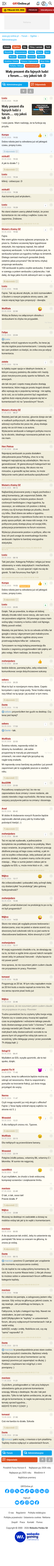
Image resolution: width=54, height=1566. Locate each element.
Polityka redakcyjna (36, 1512)
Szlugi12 (6, 1051)
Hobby (31, 52)
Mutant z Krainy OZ (11, 229)
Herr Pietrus (8, 446)
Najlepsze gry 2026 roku (40, 1467)
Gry (24, 47)
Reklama (46, 1517)
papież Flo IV (8, 1069)
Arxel (4, 808)
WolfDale (6, 308)
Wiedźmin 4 (39, 1472)
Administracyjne (9, 39)
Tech (48, 47)
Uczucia (31, 57)
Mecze (39, 52)
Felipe (5, 332)
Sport (47, 52)
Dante (5, 705)
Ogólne (33, 36)
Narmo (5, 1095)
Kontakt (30, 1522)
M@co (5, 876)
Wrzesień (6, 1117)
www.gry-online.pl (10, 36)
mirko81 (6, 156)
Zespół (14, 1522)
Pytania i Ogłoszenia (29, 61)
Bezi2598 (6, 782)
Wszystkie (8, 52)
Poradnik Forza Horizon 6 (14, 1467)
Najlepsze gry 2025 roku (20, 1472)
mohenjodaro (8, 661)
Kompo (5, 134)
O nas (11, 1512)
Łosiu (4, 98)
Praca (22, 1522)
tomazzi (6, 976)
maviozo (6, 1188)
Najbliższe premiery (27, 1477)
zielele (5, 361)
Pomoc (39, 1522)
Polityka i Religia (16, 66)
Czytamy (41, 57)
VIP (43, 66)
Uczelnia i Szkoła (11, 61)
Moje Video (45, 61)
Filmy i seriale (36, 47)
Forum (24, 36)
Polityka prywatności (13, 1517)
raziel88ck (7, 1169)
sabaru (5, 679)
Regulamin (21, 1512)
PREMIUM (33, 10)
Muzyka (13, 57)
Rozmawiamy (20, 52)
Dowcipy (22, 57)
